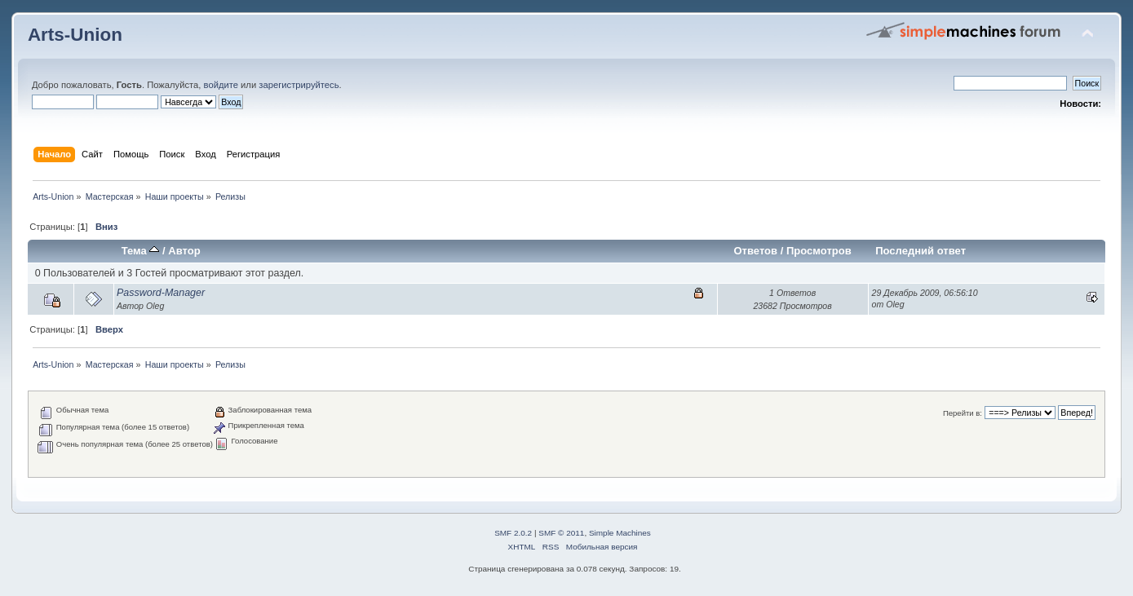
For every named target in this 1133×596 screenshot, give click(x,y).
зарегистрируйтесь (299, 85)
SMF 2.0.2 (513, 532)
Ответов (755, 251)
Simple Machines (620, 532)
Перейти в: (962, 412)
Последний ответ (920, 251)
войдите (221, 85)
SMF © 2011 (561, 532)
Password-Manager (161, 292)
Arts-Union (75, 34)
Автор (184, 251)
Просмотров (819, 251)
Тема (141, 251)
